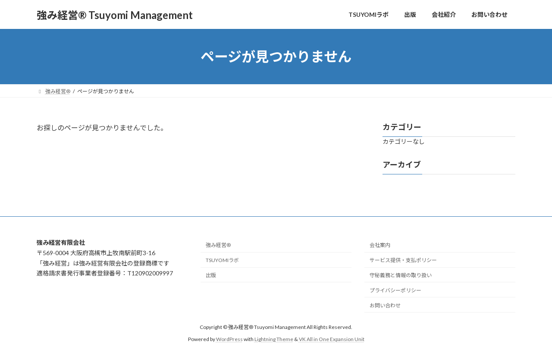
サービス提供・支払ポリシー (403, 260)
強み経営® (218, 245)
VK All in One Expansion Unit (331, 339)
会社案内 (380, 245)
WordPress (229, 339)
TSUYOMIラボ (222, 260)
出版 (211, 275)
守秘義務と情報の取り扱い (401, 275)
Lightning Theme (273, 339)
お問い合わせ (385, 305)
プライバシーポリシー (395, 290)
